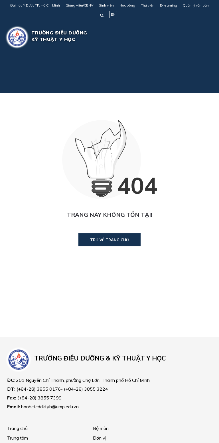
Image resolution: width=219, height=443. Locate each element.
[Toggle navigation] (203, 37)
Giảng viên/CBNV (79, 5)
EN (113, 14)
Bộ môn (101, 428)
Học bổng (127, 5)
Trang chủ (17, 428)
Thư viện (147, 5)
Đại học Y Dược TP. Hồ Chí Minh (35, 5)
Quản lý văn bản (196, 5)
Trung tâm (17, 438)
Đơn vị (99, 438)
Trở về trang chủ (109, 240)
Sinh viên (106, 5)
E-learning (168, 5)
